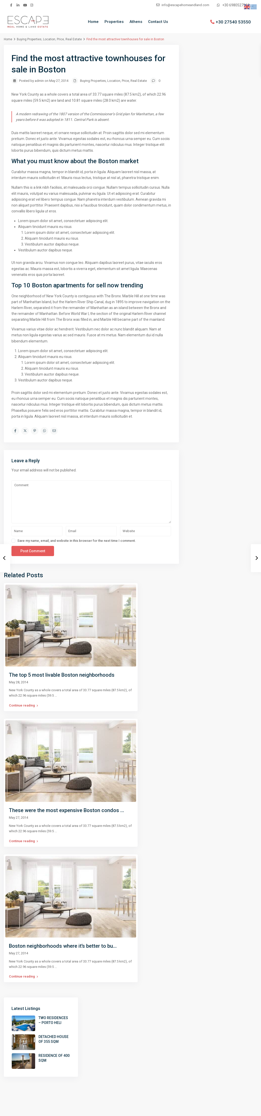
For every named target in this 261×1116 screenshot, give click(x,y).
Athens (135, 21)
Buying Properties (29, 39)
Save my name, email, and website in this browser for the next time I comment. (76, 541)
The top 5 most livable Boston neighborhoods (61, 675)
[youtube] (24, 5)
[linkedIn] (18, 5)
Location (49, 39)
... (56, 695)
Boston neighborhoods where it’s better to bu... (63, 946)
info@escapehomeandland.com (223, 1050)
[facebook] (11, 5)
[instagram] (31, 5)
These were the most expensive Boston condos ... (66, 810)
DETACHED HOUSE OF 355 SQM (232, 87)
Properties (114, 21)
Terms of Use (214, 1108)
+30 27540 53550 (233, 21)
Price (60, 39)
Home (93, 21)
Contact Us (158, 21)
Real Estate (74, 39)
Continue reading (23, 705)
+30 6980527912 (236, 5)
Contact (140, 1041)
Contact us (241, 1108)
